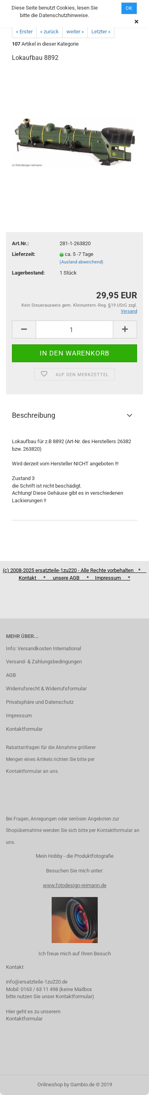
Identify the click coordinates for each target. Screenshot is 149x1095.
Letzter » (100, 32)
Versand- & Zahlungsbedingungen (44, 662)
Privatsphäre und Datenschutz (40, 702)
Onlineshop (50, 1084)
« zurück (49, 32)
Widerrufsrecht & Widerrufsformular (46, 689)
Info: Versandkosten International (43, 648)
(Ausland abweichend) (81, 262)
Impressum (19, 715)
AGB (11, 675)
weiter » (75, 32)
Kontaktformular (24, 729)
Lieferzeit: (23, 254)
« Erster (24, 32)
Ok (129, 8)
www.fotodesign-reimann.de (74, 885)
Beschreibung (33, 415)
